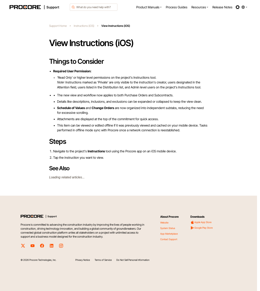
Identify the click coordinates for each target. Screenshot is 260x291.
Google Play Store (201, 228)
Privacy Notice (82, 259)
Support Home (58, 25)
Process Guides (176, 7)
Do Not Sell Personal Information (132, 259)
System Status (167, 228)
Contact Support (168, 239)
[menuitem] (149, 7)
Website (164, 222)
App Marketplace (169, 233)
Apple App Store (200, 222)
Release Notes (222, 7)
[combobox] (93, 7)
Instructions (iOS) (84, 25)
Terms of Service (103, 259)
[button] (149, 7)
